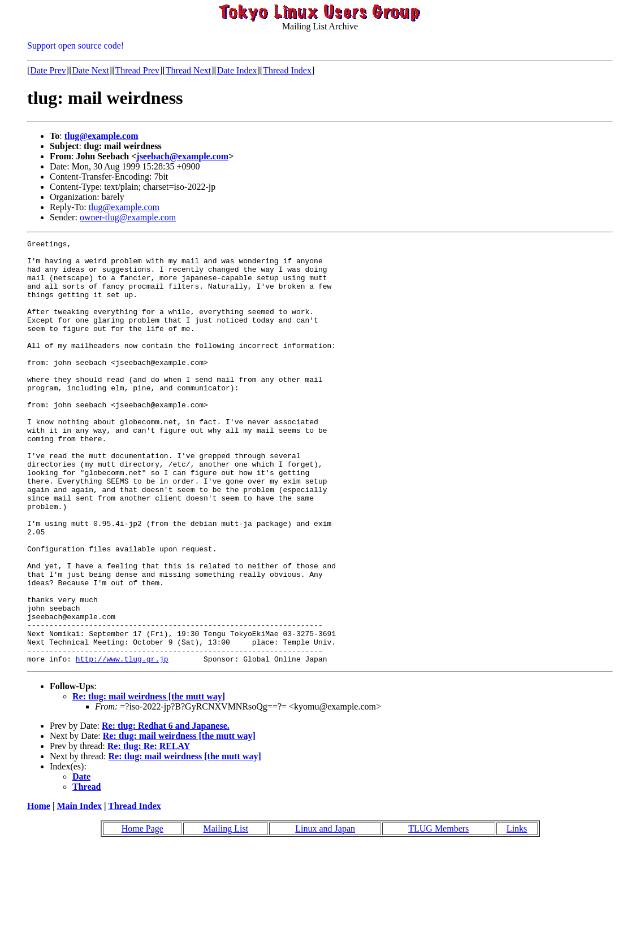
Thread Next (188, 70)
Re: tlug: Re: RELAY (149, 831)
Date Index (237, 70)
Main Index (79, 890)
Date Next (90, 70)
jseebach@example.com (182, 156)
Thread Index (287, 70)
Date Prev (48, 70)
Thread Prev (137, 70)
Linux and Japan (325, 913)
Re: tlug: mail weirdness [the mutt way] (148, 781)
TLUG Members (438, 913)
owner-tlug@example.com (128, 217)
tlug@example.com (101, 136)
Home (38, 890)
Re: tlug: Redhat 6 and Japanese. (166, 810)
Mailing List (226, 913)
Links (517, 913)
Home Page (142, 913)
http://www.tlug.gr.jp (122, 743)
